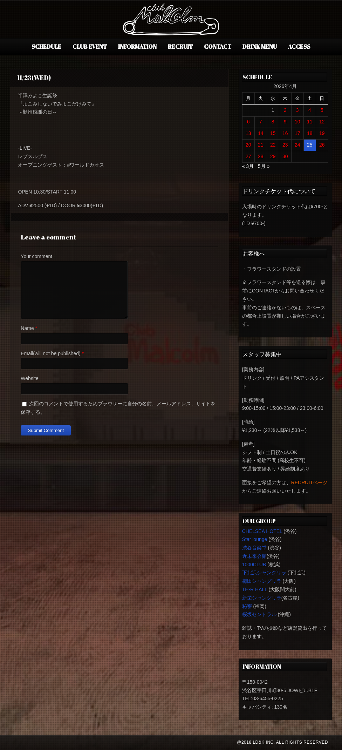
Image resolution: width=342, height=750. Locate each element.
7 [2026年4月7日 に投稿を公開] (260, 121)
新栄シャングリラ (261, 598)
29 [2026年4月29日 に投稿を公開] (273, 156)
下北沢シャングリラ (264, 572)
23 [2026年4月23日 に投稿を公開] (285, 145)
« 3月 (248, 166)
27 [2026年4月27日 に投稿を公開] (248, 156)
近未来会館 (254, 556)
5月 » (263, 166)
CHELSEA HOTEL (262, 531)
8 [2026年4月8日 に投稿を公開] (273, 121)
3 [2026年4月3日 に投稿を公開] (297, 110)
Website (29, 378)
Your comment (36, 256)
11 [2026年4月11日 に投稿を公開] (310, 121)
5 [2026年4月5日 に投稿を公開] (322, 110)
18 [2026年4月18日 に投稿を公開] (310, 133)
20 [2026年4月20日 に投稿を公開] (248, 145)
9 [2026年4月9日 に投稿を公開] (285, 121)
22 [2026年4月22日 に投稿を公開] (273, 145)
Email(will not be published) (50, 353)
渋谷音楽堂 (254, 547)
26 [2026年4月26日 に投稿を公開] (322, 145)
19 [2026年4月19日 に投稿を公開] (322, 133)
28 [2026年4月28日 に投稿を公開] (261, 156)
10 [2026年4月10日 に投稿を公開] (297, 121)
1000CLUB (254, 564)
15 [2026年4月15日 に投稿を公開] (273, 133)
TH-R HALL (254, 589)
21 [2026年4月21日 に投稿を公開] (261, 145)
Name (27, 328)
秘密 (247, 606)
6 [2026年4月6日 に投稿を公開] (248, 121)
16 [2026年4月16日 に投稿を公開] (285, 133)
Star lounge (254, 539)
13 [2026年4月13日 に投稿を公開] (248, 133)
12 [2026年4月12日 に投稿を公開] (322, 121)
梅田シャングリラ (261, 581)
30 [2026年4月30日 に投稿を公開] (285, 156)
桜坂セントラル (259, 614)
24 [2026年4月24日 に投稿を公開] (297, 145)
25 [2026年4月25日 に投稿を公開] (310, 145)
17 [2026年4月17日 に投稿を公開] (297, 133)
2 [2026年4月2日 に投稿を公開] (285, 110)
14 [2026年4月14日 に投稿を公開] (261, 133)
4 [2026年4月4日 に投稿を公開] (309, 110)
